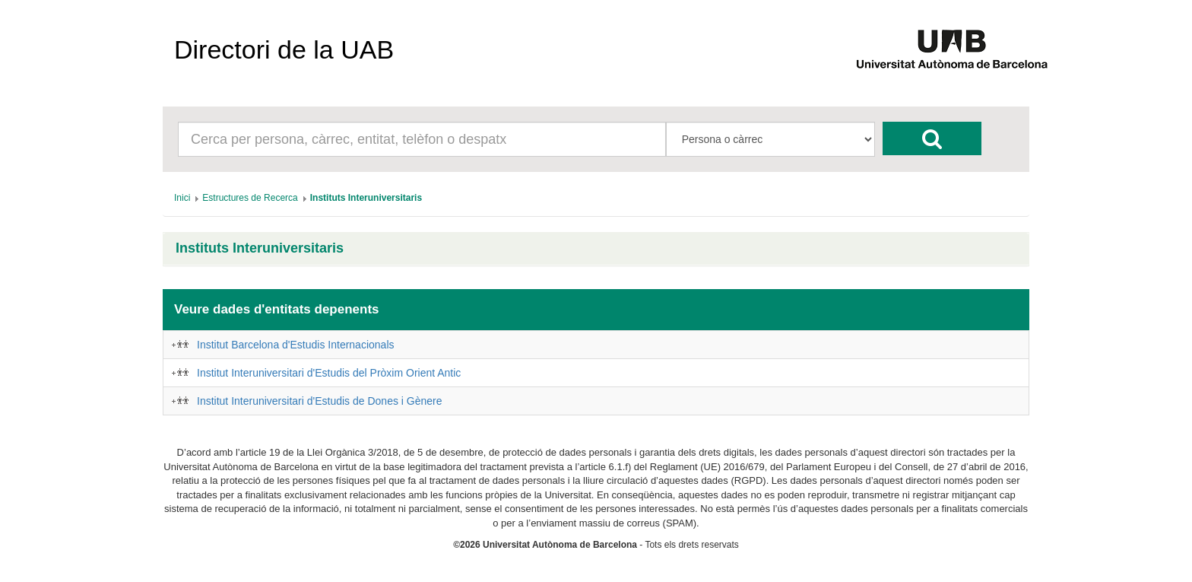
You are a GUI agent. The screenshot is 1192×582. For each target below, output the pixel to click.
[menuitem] (182, 198)
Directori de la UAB (284, 49)
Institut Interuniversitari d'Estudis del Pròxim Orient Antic (329, 373)
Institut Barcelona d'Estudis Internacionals (296, 345)
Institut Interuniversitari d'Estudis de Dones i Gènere (319, 401)
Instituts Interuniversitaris (260, 248)
